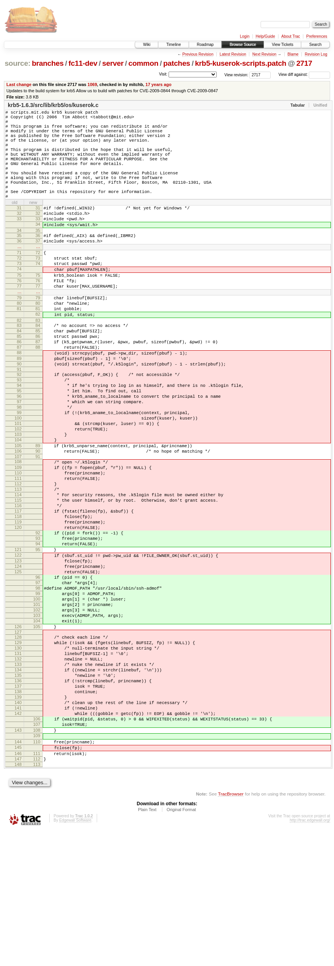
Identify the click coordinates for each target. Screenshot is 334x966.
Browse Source (243, 44)
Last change (19, 84)
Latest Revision (232, 54)
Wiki (146, 44)
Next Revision (264, 54)
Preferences (316, 36)
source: (17, 63)
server (113, 63)
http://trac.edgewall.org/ (310, 956)
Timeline (173, 44)
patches (176, 63)
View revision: (236, 74)
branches (48, 63)
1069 (92, 84)
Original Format (181, 945)
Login (244, 36)
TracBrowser (231, 929)
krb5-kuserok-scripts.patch (240, 63)
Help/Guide (265, 36)
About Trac (290, 36)
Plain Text (147, 945)
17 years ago (158, 84)
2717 (304, 63)
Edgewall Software (75, 956)
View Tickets (282, 44)
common (143, 63)
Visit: (163, 74)
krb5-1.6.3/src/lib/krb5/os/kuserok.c (53, 105)
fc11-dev (82, 63)
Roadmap (205, 44)
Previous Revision (197, 54)
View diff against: (304, 74)
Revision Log (316, 54)
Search (315, 44)
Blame (292, 54)
